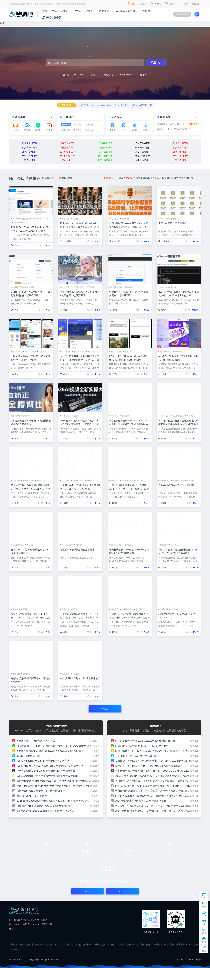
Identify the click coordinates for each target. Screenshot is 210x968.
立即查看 (87, 891)
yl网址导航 (169, 944)
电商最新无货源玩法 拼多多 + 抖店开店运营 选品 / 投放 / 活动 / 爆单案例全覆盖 (79, 617)
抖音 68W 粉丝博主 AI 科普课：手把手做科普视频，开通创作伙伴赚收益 (154, 785)
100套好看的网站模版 (29, 755)
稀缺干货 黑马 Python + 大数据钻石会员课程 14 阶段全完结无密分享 (54, 745)
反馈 (204, 950)
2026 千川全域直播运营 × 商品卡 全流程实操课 (141, 800)
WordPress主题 (59, 10)
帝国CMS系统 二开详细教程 (172, 223)
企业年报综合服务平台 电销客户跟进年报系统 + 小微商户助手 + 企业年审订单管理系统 (79, 360)
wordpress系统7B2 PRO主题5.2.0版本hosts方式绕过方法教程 (50, 750)
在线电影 (158, 944)
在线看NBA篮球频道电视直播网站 (77, 549)
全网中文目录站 (51, 944)
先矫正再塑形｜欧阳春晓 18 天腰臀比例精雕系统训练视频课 (148, 765)
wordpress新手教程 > (57, 725)
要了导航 (140, 944)
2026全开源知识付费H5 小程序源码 (176, 485)
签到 (204, 924)
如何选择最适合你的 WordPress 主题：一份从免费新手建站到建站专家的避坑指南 (61, 780)
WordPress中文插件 (39, 219)
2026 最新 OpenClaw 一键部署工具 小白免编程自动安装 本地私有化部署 (56, 800)
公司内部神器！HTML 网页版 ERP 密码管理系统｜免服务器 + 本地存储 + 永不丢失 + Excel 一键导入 (128, 227)
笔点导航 (64, 944)
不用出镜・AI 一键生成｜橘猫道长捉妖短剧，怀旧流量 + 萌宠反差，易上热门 (157, 780)
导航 (82, 74)
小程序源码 (16, 352)
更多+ (143, 74)
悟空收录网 (24, 944)
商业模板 (87, 944)
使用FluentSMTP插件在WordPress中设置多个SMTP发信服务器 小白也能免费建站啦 (62, 785)
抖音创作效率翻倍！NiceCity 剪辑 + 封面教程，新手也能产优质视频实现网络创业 (128, 424)
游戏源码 (64, 287)
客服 (204, 942)
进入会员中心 (182, 14)
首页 (44, 10)
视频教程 (146, 10)
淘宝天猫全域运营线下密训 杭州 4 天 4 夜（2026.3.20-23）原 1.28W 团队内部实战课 (30, 617)
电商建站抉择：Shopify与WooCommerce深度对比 (44, 805)
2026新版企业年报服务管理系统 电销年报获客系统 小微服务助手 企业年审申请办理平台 (178, 424)
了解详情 (122, 891)
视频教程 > (156, 725)
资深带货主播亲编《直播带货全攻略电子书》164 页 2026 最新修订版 (153, 760)
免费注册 (196, 3)
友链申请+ (14, 950)
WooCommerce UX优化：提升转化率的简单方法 (43, 760)
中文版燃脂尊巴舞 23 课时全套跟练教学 (80, 678)
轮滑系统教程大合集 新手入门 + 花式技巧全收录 (141, 745)
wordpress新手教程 (126, 10)
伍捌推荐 (20, 117)
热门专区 (117, 117)
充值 (204, 906)
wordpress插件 (126, 74)
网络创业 (64, 219)
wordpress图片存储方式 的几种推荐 (36, 740)
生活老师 (15, 416)
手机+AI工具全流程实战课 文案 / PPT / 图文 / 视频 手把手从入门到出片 (154, 805)
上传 (204, 915)
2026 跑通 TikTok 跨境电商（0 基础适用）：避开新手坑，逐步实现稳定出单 (156, 810)
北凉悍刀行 (76, 944)
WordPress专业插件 (20, 219)
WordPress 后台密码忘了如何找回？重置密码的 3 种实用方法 (50, 765)
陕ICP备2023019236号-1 (189, 959)
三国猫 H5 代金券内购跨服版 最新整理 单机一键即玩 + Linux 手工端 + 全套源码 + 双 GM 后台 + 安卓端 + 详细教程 (129, 617)
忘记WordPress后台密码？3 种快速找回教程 (41, 790)
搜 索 (155, 62)
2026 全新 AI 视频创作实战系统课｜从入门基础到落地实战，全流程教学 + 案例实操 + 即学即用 (79, 424)
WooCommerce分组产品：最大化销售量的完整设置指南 (47, 775)
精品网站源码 (17, 287)
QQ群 (203, 933)
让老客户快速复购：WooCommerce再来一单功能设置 (46, 770)
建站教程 (13, 944)
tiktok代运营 (192, 944)
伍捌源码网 (34, 959)
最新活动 (165, 117)
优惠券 (149, 944)
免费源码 (130, 944)
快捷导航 (68, 117)
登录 (186, 3)
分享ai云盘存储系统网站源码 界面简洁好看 (154, 178)
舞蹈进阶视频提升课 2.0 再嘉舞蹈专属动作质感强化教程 (145, 740)
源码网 (110, 944)
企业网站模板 (99, 944)
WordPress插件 (83, 10)
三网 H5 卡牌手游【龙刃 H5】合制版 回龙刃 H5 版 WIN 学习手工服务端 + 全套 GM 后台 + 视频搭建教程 (129, 489)
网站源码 (104, 10)
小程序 (93, 74)
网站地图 (120, 944)
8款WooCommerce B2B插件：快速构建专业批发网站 (45, 810)
